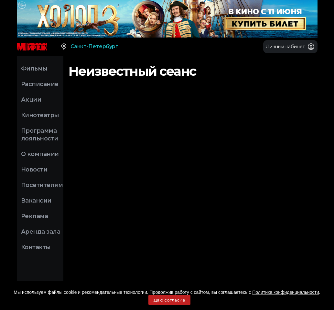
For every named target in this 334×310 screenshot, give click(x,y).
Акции (31, 99)
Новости (34, 169)
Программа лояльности (39, 134)
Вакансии (36, 200)
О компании (40, 154)
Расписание (40, 84)
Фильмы (34, 68)
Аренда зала (40, 231)
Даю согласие (169, 300)
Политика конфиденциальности (285, 292)
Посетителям (42, 185)
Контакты (36, 247)
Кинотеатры (40, 115)
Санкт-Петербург (89, 46)
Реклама (34, 216)
